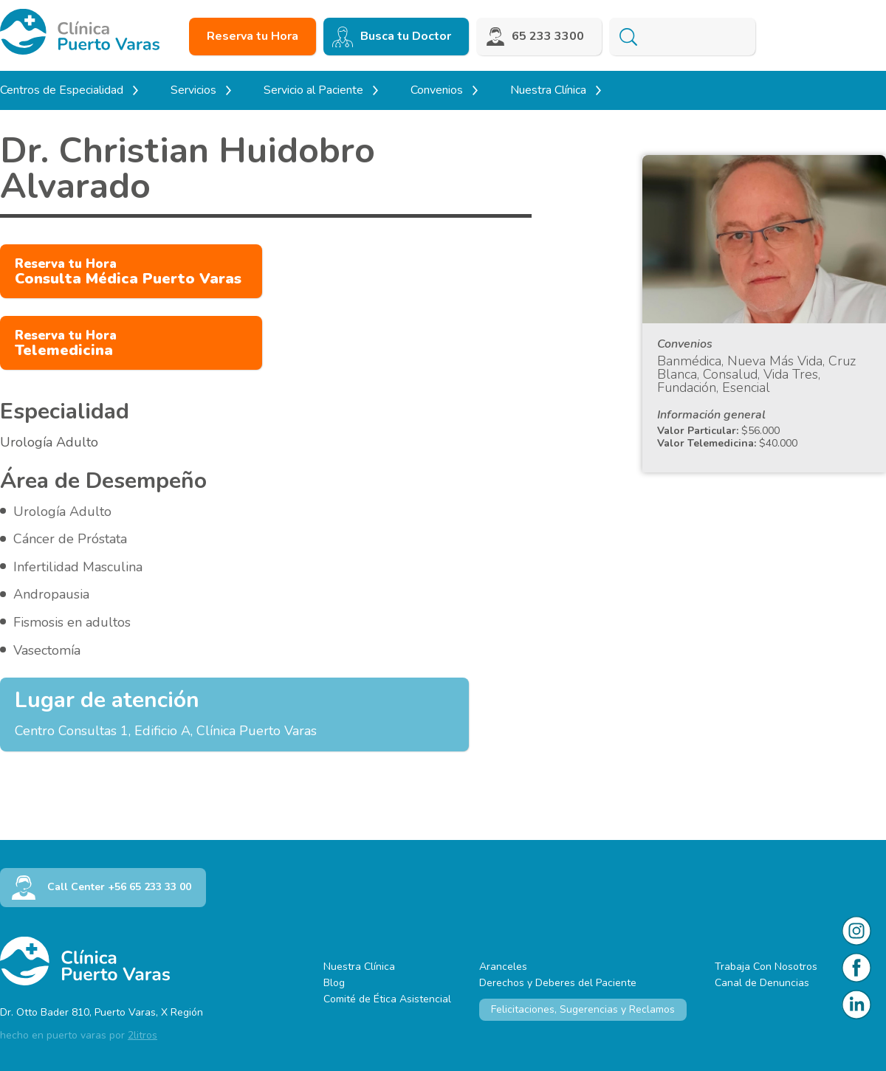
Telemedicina (66, 343)
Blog (334, 983)
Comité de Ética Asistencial (387, 999)
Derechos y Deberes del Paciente (557, 983)
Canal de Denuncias (762, 983)
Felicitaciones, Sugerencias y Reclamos (583, 1009)
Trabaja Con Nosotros (766, 967)
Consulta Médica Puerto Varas (128, 272)
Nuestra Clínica (359, 967)
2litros (142, 1035)
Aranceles (503, 967)
